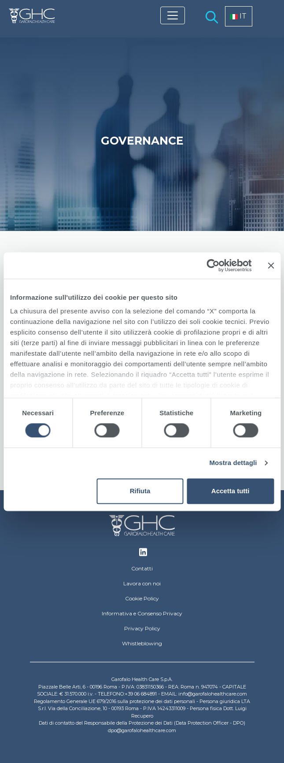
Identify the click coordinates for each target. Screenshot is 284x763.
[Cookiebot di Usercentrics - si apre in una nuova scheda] (212, 265)
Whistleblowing (142, 643)
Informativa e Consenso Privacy (142, 613)
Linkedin (143, 554)
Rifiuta (140, 491)
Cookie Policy (142, 598)
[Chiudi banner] (271, 265)
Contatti (142, 568)
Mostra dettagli (233, 463)
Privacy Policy (142, 628)
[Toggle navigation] (172, 15)
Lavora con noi (142, 583)
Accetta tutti (230, 491)
